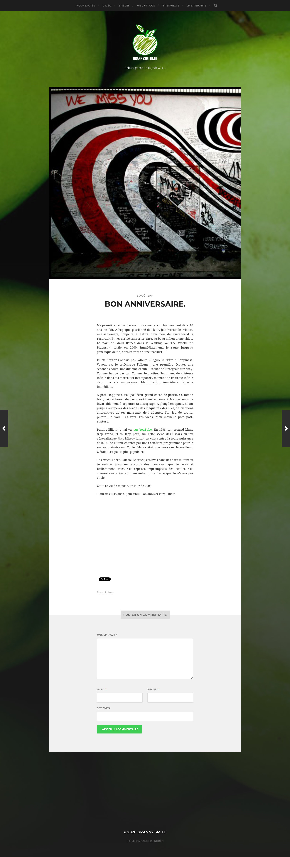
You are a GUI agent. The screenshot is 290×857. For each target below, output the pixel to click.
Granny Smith (152, 832)
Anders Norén (153, 840)
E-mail (153, 689)
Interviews (170, 5)
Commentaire (107, 635)
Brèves (124, 5)
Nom (101, 689)
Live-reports (196, 5)
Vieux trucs (146, 5)
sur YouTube (143, 429)
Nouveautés (85, 5)
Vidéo (107, 5)
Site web (103, 708)
